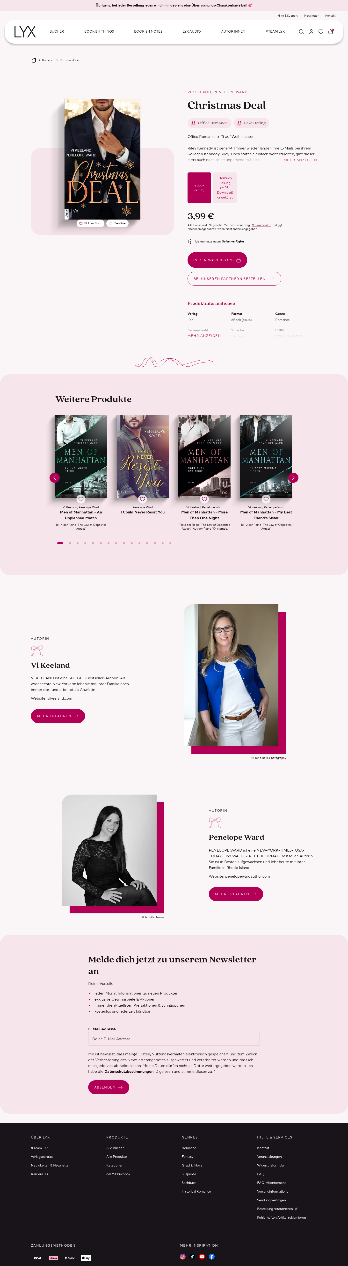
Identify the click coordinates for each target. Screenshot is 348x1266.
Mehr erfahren (58, 716)
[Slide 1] (60, 543)
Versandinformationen (273, 1191)
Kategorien (114, 1165)
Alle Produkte (116, 1156)
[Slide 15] (170, 543)
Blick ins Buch (91, 223)
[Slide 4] (85, 543)
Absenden (108, 1087)
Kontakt (330, 16)
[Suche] (301, 31)
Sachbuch (189, 1182)
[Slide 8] (116, 543)
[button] (81, 473)
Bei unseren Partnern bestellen (234, 278)
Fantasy (187, 1156)
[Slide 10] (132, 543)
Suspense (189, 1174)
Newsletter (311, 16)
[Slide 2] (70, 543)
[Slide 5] (93, 543)
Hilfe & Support (287, 16)
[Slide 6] (101, 543)
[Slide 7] (108, 543)
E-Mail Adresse (102, 1029)
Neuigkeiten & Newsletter (50, 1165)
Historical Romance (196, 1191)
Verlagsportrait (42, 1156)
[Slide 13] (155, 543)
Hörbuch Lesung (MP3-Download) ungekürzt (225, 188)
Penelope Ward (230, 92)
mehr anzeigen (300, 159)
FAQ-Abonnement (271, 1182)
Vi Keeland (199, 92)
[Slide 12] (147, 543)
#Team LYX (40, 1147)
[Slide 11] (139, 543)
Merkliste (119, 224)
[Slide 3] (77, 543)
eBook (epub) (199, 187)
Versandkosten (261, 225)
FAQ (260, 1174)
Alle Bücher (115, 1147)
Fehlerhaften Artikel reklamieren (281, 1217)
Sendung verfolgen (271, 1200)
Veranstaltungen (269, 1156)
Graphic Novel (192, 1165)
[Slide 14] (163, 543)
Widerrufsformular (271, 1165)
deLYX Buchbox (118, 1174)
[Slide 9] (124, 543)
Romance (48, 60)
